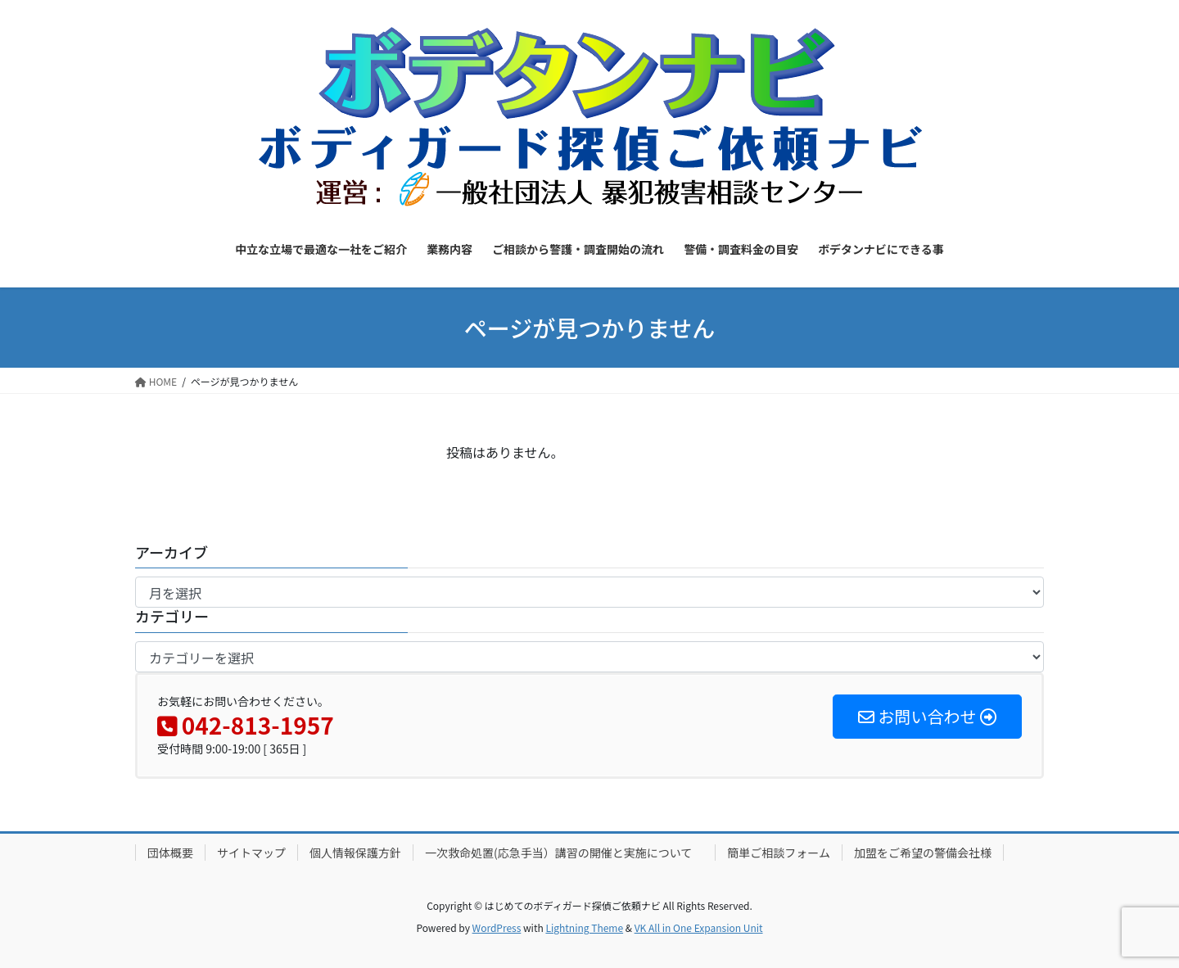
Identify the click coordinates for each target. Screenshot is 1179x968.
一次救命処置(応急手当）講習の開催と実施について (564, 852)
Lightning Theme (584, 927)
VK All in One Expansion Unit (699, 927)
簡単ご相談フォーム (778, 852)
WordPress (497, 927)
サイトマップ (251, 852)
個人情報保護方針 (355, 852)
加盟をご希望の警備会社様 (923, 852)
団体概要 (170, 852)
